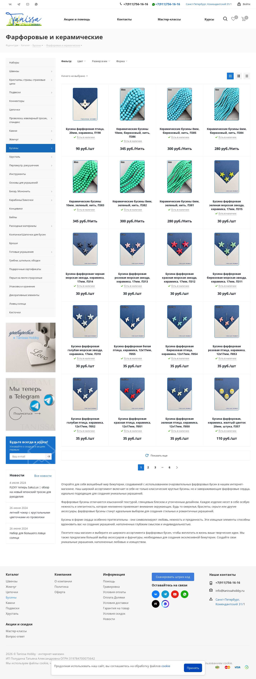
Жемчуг (11, 586)
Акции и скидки (19, 624)
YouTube (27, 4)
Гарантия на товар (116, 608)
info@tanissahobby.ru (230, 591)
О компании (63, 581)
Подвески (12, 608)
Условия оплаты (114, 592)
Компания (63, 574)
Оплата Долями (114, 597)
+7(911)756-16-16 (166, 4)
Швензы (12, 581)
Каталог (12, 574)
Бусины (11, 597)
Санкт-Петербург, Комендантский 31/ (208, 4)
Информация (114, 574)
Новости (109, 619)
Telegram (18, 4)
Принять (193, 668)
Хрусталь (12, 613)
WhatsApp (36, 4)
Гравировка (111, 586)
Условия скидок (114, 613)
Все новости (43, 476)
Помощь (109, 581)
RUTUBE (44, 4)
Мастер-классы (16, 631)
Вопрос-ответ (15, 636)
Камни (10, 603)
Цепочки (12, 592)
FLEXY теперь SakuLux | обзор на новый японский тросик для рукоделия (30, 491)
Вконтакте (10, 4)
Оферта (60, 592)
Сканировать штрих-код (173, 577)
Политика (61, 586)
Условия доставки (115, 603)
